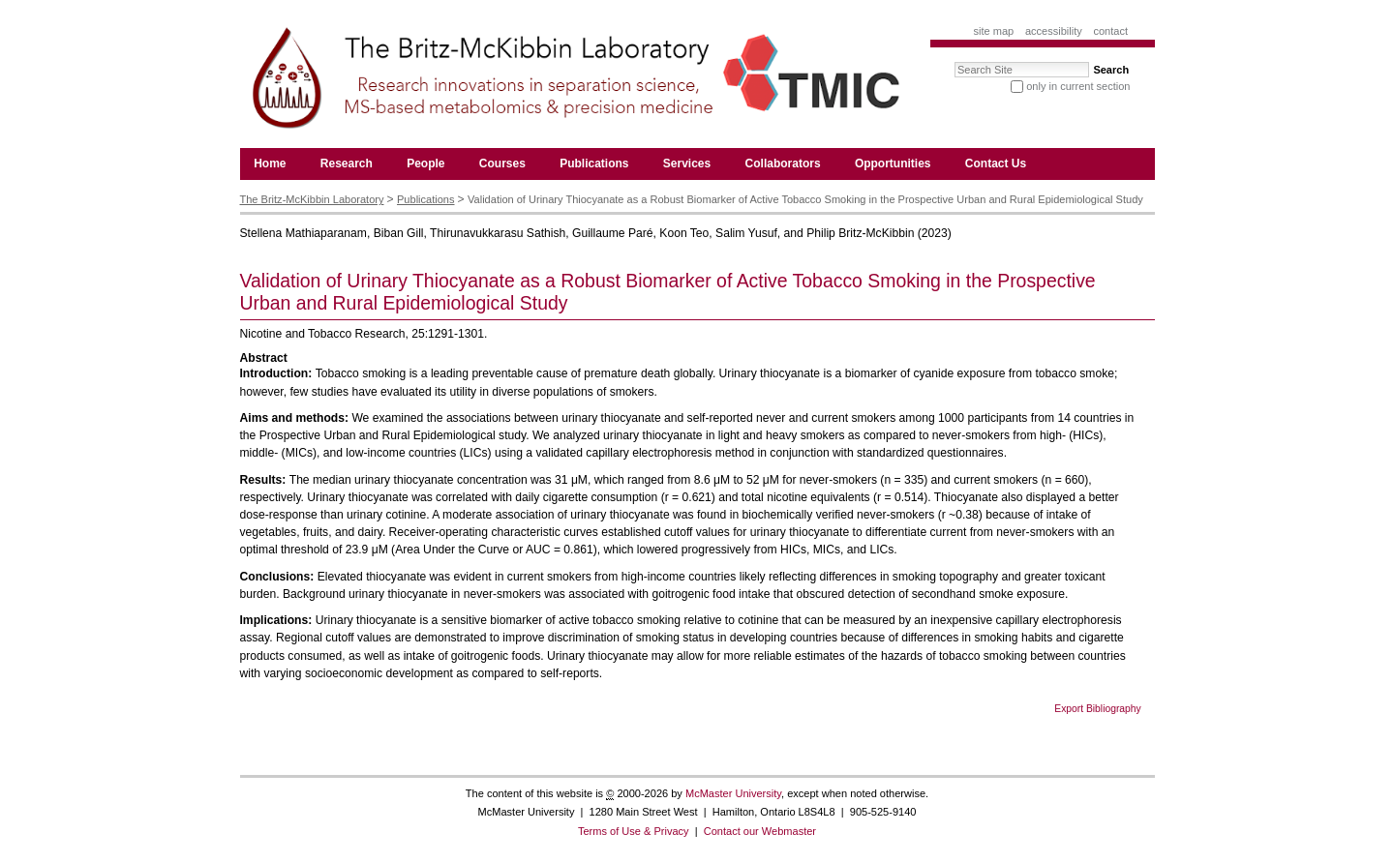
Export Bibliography (1097, 708)
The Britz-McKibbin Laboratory (312, 199)
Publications (425, 199)
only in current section (1078, 86)
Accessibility (1053, 31)
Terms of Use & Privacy (633, 831)
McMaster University (733, 793)
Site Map (994, 31)
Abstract (264, 358)
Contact (1110, 31)
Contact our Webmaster (760, 831)
